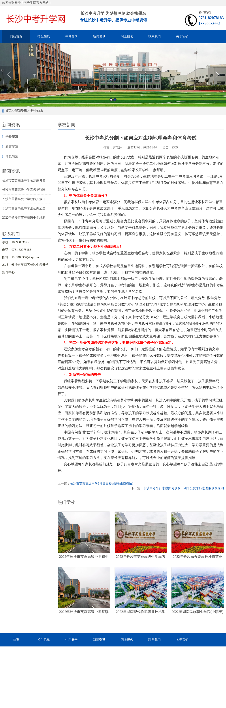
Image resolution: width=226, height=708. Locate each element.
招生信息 (44, 36)
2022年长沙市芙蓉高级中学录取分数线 (28, 217)
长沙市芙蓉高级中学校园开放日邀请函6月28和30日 (37, 199)
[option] (113, 75)
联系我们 (154, 36)
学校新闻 (12, 137)
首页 (8, 110)
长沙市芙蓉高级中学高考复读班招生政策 (30, 189)
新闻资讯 (99, 36)
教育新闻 (12, 146)
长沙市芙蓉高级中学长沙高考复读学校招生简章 (34, 180)
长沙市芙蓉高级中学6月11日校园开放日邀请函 (101, 483)
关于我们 (182, 36)
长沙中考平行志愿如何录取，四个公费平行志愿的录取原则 (183, 488)
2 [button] (115, 100)
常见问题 (12, 156)
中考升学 (71, 36)
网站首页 (16, 36)
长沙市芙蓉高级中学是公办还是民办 (27, 208)
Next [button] (217, 75)
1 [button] (111, 100)
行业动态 (37, 110)
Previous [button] (9, 75)
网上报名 (127, 36)
